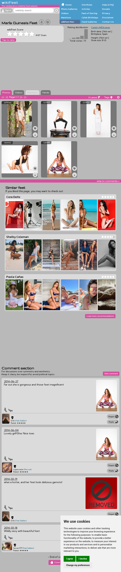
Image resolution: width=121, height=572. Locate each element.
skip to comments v (108, 181)
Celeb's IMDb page (100, 27)
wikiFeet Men (67, 22)
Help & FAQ (108, 4)
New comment (111, 373)
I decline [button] (83, 558)
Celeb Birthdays (90, 17)
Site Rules (87, 4)
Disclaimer (107, 17)
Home (68, 4)
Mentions (66, 17)
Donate (106, 9)
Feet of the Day (90, 13)
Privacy (106, 13)
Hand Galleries (89, 22)
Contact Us (108, 22)
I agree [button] (69, 558)
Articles (86, 9)
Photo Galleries (69, 9)
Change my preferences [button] (78, 565)
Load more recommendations (100, 316)
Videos (65, 13)
